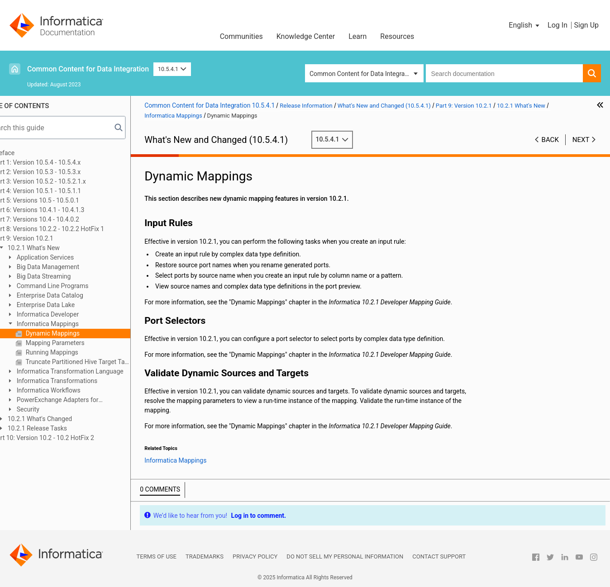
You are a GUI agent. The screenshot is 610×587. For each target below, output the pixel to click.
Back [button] (550, 140)
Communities (241, 36)
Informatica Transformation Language (91, 371)
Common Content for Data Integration (88, 69)
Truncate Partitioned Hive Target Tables (99, 361)
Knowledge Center (305, 36)
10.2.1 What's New (55, 247)
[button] (524, 25)
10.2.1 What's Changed (61, 418)
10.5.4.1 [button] (172, 69)
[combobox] (504, 73)
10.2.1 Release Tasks (58, 428)
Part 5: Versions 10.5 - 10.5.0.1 (58, 200)
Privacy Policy (255, 556)
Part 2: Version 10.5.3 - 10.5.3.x (59, 171)
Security (49, 409)
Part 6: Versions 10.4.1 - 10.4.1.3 (60, 209)
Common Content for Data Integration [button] (362, 73)
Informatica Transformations (78, 380)
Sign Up (586, 25)
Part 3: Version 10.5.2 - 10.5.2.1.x (61, 181)
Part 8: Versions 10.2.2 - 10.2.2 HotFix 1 (70, 228)
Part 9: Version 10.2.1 (45, 238)
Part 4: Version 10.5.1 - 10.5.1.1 (59, 190)
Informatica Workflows (70, 390)
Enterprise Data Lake (67, 304)
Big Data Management (69, 266)
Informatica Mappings (69, 323)
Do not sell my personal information (344, 556)
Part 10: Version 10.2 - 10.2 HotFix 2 (65, 437)
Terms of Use (156, 556)
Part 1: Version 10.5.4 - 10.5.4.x (59, 162)
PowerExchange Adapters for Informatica (74, 400)
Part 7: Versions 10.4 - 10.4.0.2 (58, 219)
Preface (26, 152)
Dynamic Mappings (74, 333)
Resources (397, 36)
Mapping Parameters (76, 342)
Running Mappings (73, 352)
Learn (357, 36)
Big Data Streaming (65, 276)
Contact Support (439, 556)
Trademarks (205, 556)
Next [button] (581, 140)
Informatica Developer (69, 314)
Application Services (66, 257)
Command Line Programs (73, 285)
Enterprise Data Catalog (71, 295)
